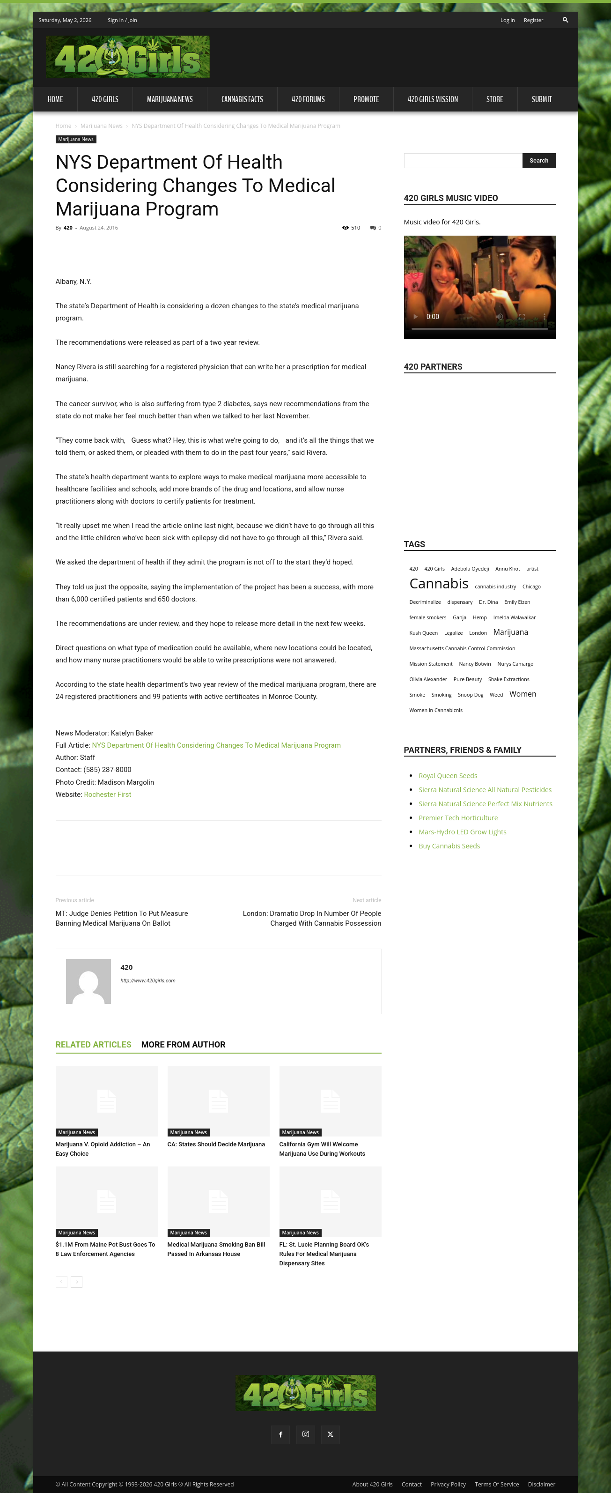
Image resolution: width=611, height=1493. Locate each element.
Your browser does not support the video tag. (480, 283)
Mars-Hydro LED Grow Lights (463, 831)
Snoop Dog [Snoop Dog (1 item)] (470, 694)
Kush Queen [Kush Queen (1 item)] (424, 633)
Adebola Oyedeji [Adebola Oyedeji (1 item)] (470, 568)
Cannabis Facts (242, 99)
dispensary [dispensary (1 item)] (459, 602)
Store (494, 99)
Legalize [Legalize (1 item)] (453, 633)
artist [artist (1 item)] (532, 568)
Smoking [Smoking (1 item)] (442, 694)
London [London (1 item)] (478, 633)
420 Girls (105, 99)
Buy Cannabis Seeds (449, 845)
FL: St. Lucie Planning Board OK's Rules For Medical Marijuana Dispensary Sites (324, 1254)
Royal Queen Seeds (448, 775)
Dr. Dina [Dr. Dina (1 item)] (488, 602)
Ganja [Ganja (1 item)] (459, 617)
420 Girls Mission (433, 99)
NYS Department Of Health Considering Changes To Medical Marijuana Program (216, 745)
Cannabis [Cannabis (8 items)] (439, 583)
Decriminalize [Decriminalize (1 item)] (425, 602)
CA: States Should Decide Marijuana (216, 1144)
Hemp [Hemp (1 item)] (480, 617)
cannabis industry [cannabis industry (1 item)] (495, 586)
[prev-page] (61, 1282)
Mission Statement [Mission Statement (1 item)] (431, 664)
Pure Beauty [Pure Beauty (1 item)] (468, 679)
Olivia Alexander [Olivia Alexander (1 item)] (429, 679)
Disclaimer (542, 1484)
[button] (566, 17)
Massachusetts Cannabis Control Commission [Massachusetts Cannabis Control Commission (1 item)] (462, 648)
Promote (366, 99)
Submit (542, 99)
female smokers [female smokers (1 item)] (428, 617)
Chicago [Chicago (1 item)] (532, 586)
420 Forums (308, 99)
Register (534, 19)
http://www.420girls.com (148, 981)
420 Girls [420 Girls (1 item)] (434, 568)
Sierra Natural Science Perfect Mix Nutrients (486, 803)
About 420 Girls (373, 1484)
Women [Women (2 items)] (522, 694)
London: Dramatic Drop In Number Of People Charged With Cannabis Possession (312, 918)
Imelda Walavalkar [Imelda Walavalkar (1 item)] (514, 617)
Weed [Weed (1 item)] (496, 694)
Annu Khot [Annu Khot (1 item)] (507, 568)
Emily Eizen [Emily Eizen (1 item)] (517, 602)
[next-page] (76, 1282)
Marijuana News (170, 99)
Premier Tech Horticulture (458, 817)
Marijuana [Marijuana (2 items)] (511, 632)
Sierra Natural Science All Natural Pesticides (485, 789)
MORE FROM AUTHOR (183, 1044)
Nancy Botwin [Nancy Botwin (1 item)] (475, 664)
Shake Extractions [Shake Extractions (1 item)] (509, 679)
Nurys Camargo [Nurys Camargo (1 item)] (515, 664)
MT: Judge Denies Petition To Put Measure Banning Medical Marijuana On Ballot (122, 918)
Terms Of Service (497, 1484)
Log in (508, 19)
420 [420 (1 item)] (414, 568)
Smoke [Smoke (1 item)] (418, 694)
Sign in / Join (122, 19)
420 (68, 227)
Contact (412, 1484)
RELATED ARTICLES (94, 1044)
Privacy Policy (448, 1484)
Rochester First (108, 794)
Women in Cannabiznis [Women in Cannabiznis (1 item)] (436, 710)
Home (55, 99)
